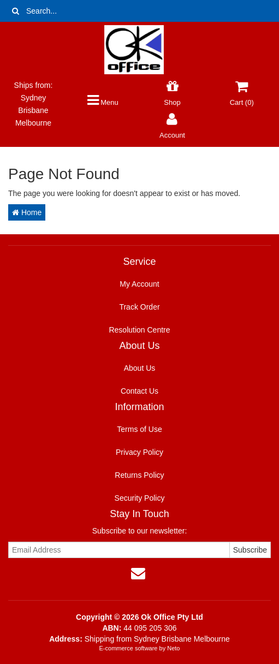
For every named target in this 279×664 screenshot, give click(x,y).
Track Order (139, 307)
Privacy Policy (139, 452)
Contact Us (139, 391)
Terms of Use (139, 429)
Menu (102, 102)
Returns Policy (139, 475)
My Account (139, 284)
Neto (173, 648)
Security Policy (140, 498)
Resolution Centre (139, 329)
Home (26, 212)
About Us (140, 368)
